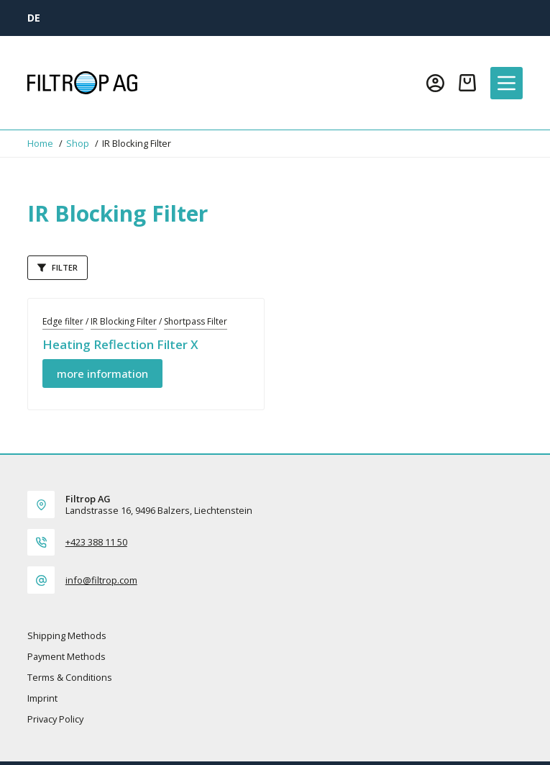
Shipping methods (66, 636)
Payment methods (66, 657)
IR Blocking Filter (124, 321)
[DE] (33, 17)
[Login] (435, 83)
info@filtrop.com (101, 580)
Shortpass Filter (195, 321)
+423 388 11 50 (96, 541)
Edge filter (62, 321)
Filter (57, 267)
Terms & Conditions (69, 677)
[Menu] (506, 83)
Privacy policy (55, 719)
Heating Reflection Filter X (120, 344)
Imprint (42, 698)
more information (102, 373)
